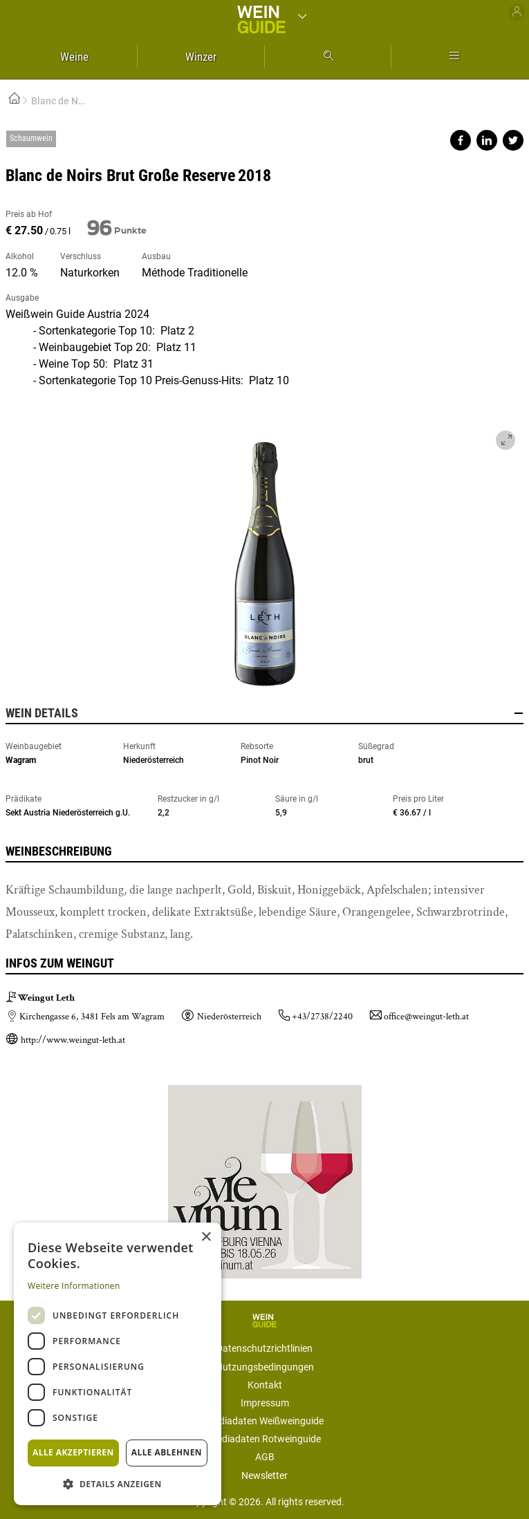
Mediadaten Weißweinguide (265, 1420)
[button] (117, 1483)
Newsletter (264, 1475)
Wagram (21, 760)
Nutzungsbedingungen (265, 1366)
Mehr (454, 56)
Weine (74, 57)
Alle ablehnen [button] (166, 1452)
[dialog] (117, 1364)
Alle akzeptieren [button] (73, 1452)
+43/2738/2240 (322, 1016)
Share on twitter (513, 140)
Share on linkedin (486, 140)
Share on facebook (460, 140)
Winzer (200, 57)
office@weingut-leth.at (426, 1016)
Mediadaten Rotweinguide (265, 1438)
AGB (265, 1456)
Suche (327, 56)
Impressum (265, 1402)
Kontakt (265, 1384)
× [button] (206, 1237)
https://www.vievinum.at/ (265, 1176)
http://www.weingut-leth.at (73, 1040)
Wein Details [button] (264, 713)
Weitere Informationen (74, 1286)
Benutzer (516, 12)
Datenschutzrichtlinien (264, 1348)
